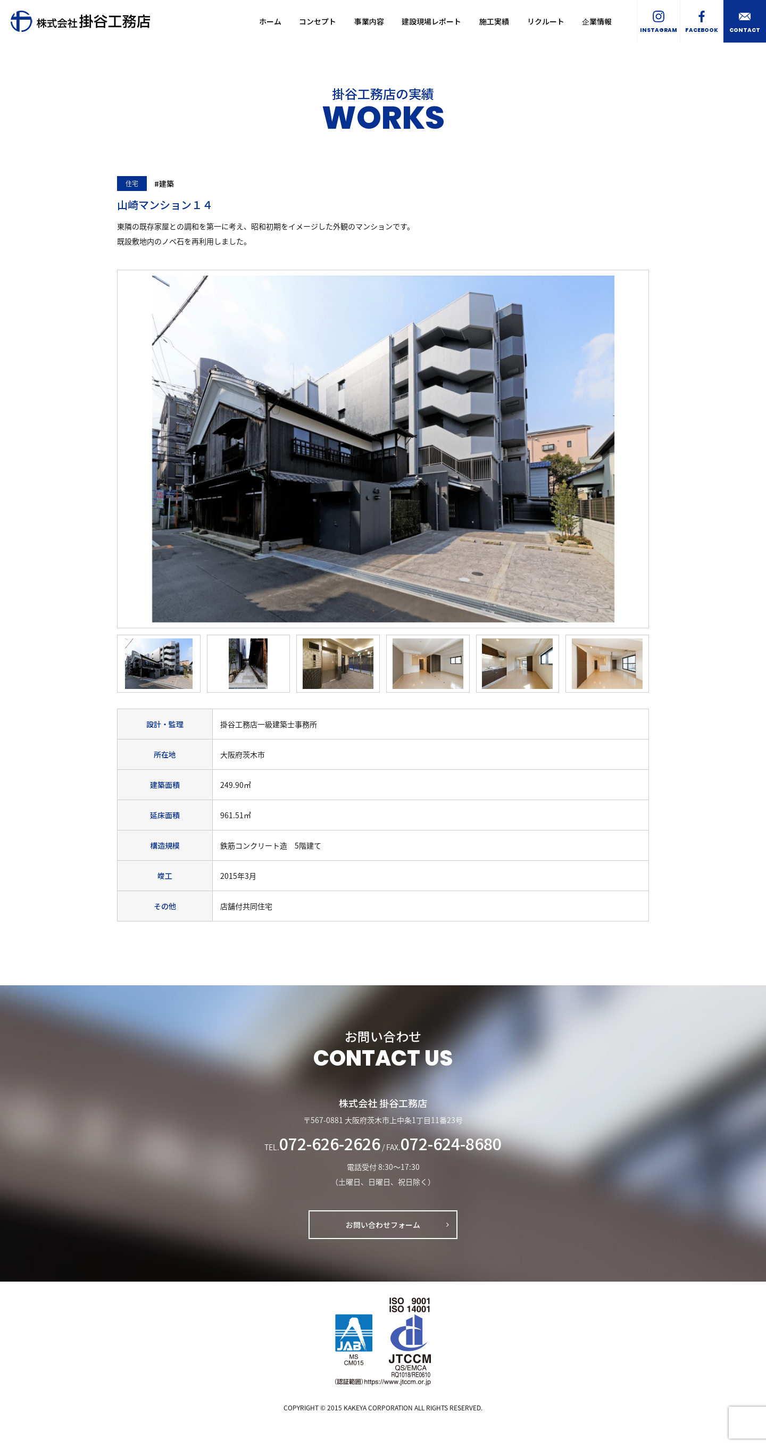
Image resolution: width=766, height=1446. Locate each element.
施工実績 (494, 21)
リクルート (545, 21)
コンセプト (317, 21)
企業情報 (597, 21)
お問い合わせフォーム (383, 1224)
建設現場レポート (431, 21)
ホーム (270, 21)
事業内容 (369, 21)
